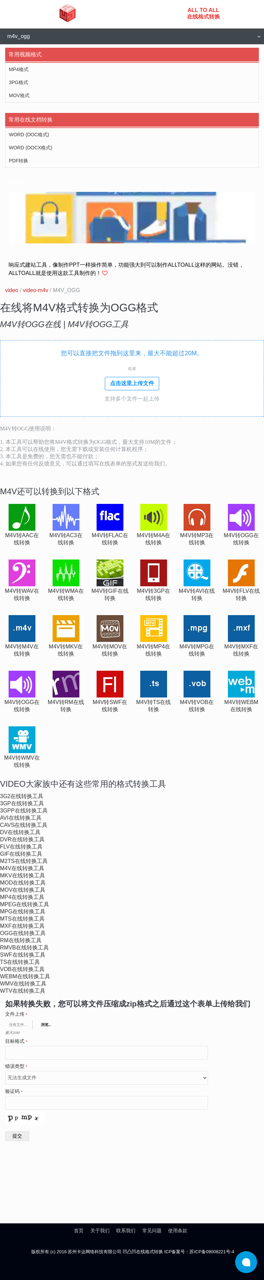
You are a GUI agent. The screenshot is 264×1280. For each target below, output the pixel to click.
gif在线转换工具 (21, 854)
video (11, 290)
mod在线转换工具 (23, 883)
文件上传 (16, 1014)
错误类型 (16, 1066)
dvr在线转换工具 (22, 839)
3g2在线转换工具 (21, 796)
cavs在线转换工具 (23, 825)
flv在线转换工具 (21, 847)
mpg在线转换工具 (22, 911)
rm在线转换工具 (21, 940)
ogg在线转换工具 (23, 933)
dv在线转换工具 (20, 832)
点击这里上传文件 (132, 383)
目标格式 (16, 1041)
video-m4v (35, 290)
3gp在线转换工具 (22, 803)
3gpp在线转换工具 (24, 811)
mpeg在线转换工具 (24, 904)
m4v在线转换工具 (22, 868)
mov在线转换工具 (22, 890)
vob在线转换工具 (22, 969)
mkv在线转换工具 (22, 875)
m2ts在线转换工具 (24, 861)
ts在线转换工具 (20, 962)
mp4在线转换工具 (22, 897)
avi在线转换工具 (21, 818)
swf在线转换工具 (22, 955)
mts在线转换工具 (22, 919)
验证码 (14, 1091)
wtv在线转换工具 (22, 991)
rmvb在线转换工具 (24, 947)
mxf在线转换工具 (22, 926)
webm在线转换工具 (25, 976)
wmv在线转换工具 (23, 984)
